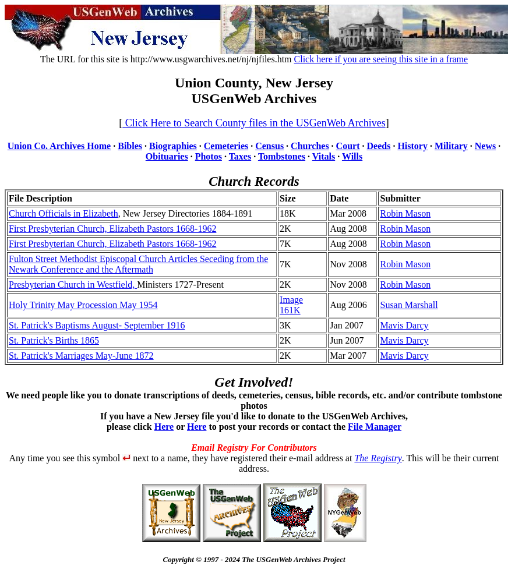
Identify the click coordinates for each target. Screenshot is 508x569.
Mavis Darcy (404, 325)
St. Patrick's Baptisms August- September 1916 (97, 325)
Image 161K (291, 305)
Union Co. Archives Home (59, 146)
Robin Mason (405, 213)
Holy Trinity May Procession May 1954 (83, 305)
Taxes (240, 156)
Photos (208, 156)
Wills (352, 156)
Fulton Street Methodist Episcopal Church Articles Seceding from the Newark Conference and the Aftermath (138, 264)
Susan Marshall (409, 305)
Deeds (379, 146)
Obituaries (167, 156)
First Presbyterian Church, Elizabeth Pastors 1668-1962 (112, 229)
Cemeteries (226, 146)
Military (451, 146)
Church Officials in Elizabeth (63, 213)
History (412, 146)
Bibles (130, 146)
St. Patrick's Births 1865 (54, 340)
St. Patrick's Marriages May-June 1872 (81, 356)
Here (164, 427)
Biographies (173, 146)
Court (348, 146)
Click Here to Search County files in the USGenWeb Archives (253, 123)
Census (269, 146)
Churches (310, 146)
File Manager (374, 427)
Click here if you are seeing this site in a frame (381, 59)
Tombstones (281, 156)
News (485, 146)
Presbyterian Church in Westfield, (73, 284)
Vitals (323, 156)
